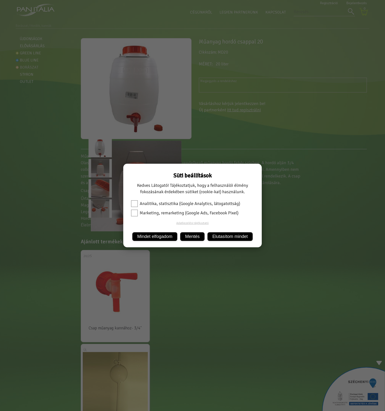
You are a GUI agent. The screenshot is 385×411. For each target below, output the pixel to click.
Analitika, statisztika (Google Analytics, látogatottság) (185, 203)
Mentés (192, 236)
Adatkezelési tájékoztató (192, 223)
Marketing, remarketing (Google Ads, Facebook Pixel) (184, 213)
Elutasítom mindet (230, 236)
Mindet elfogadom (154, 236)
